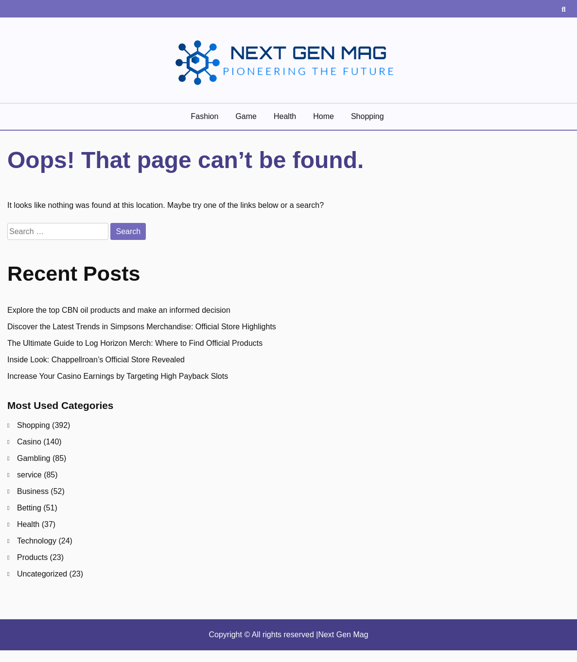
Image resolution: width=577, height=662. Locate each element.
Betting (29, 508)
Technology (36, 541)
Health (285, 116)
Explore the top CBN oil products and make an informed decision (118, 310)
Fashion (204, 116)
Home (323, 116)
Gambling (33, 458)
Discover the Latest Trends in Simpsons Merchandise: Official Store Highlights (141, 327)
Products (32, 557)
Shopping (367, 116)
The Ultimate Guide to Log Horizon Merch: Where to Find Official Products (134, 343)
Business (33, 491)
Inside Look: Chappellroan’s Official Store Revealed (96, 360)
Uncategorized (42, 574)
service (29, 475)
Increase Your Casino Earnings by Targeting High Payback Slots (117, 376)
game (246, 116)
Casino (29, 442)
